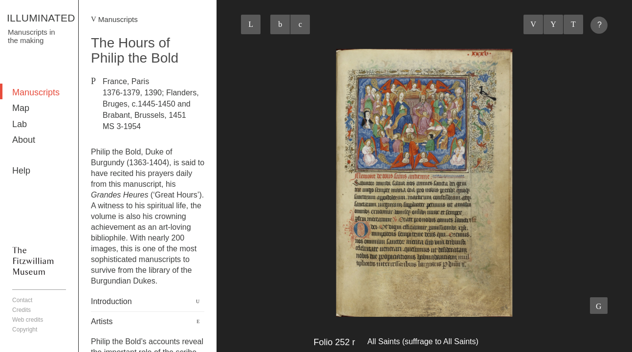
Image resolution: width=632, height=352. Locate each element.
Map (20, 108)
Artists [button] (101, 321)
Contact (22, 300)
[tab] (147, 301)
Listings (553, 24)
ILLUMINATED (41, 17)
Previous (533, 24)
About (23, 140)
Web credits (27, 319)
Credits (21, 310)
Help (21, 171)
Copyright (24, 329)
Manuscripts (36, 92)
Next (573, 24)
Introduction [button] (111, 301)
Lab (19, 124)
